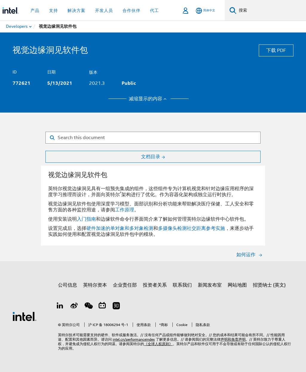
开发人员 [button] (104, 10)
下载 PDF (276, 50)
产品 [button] (34, 10)
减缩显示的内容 (149, 99)
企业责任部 (125, 285)
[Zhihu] (116, 306)
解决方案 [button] (76, 10)
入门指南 (86, 219)
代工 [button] (154, 10)
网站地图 (237, 285)
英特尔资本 (95, 285)
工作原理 (124, 210)
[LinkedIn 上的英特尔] (60, 306)
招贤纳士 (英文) (269, 285)
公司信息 (67, 285)
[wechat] (88, 306)
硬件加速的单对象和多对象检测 (119, 228)
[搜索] (233, 10)
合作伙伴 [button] (131, 10)
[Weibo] (74, 306)
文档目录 (150, 157)
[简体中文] (205, 10)
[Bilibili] (102, 306)
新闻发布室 (210, 285)
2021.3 (97, 83)
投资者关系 (155, 285)
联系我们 (182, 285)
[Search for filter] (153, 138)
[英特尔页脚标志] (24, 316)
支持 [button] (53, 10)
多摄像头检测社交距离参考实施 (191, 228)
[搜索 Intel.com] (271, 10)
